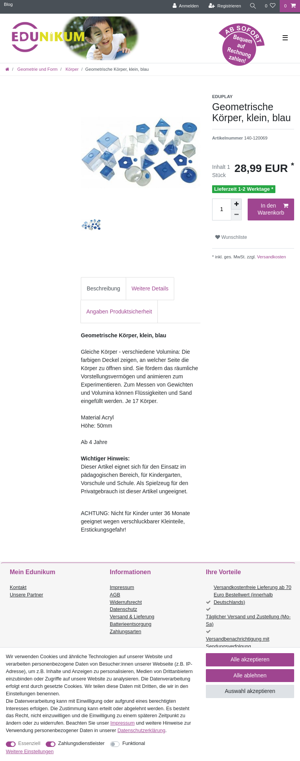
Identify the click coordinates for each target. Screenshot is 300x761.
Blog (8, 4)
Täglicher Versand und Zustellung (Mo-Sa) (248, 620)
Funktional (133, 743)
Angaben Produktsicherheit (119, 311)
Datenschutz (123, 609)
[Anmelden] (185, 6)
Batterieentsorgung (130, 624)
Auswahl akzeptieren (250, 691)
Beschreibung (103, 288)
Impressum (122, 587)
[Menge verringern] (236, 214)
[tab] (103, 288)
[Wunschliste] (270, 6)
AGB (115, 595)
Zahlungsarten (125, 631)
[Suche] (253, 6)
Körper (71, 69)
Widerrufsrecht (126, 602)
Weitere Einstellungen (30, 751)
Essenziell (29, 743)
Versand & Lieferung (132, 617)
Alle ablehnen (250, 675)
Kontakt (18, 587)
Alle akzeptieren (250, 659)
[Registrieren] (224, 6)
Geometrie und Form (36, 69)
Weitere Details (150, 288)
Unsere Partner (26, 595)
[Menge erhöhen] (236, 204)
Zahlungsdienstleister (81, 743)
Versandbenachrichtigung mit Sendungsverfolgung (237, 642)
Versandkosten (271, 256)
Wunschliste (231, 237)
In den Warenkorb (273, 209)
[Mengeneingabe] (221, 209)
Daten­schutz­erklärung (142, 730)
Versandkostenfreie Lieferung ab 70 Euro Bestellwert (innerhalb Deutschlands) (252, 595)
